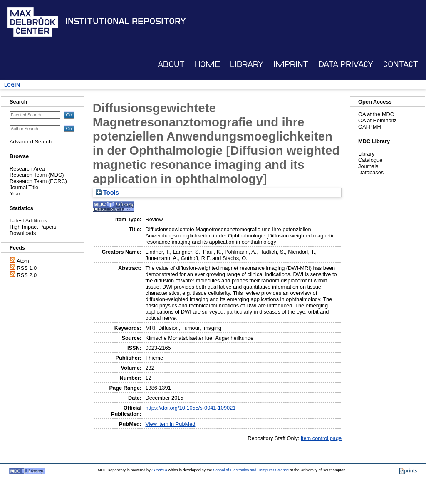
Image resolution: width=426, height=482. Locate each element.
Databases (371, 172)
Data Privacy (346, 64)
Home (207, 64)
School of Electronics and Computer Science (251, 470)
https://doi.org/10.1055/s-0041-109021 (190, 408)
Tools (107, 192)
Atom (23, 261)
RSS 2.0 (27, 275)
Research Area (27, 169)
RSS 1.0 (27, 268)
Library (246, 64)
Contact (400, 64)
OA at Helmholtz (377, 120)
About (171, 64)
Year (15, 193)
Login (12, 84)
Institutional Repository (125, 21)
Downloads (23, 233)
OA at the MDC (376, 114)
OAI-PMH (369, 127)
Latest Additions (28, 221)
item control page (321, 438)
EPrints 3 (159, 470)
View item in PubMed (170, 424)
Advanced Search (31, 141)
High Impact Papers (33, 227)
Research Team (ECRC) (38, 181)
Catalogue (370, 160)
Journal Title (24, 187)
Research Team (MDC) (37, 175)
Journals (368, 166)
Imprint (290, 64)
